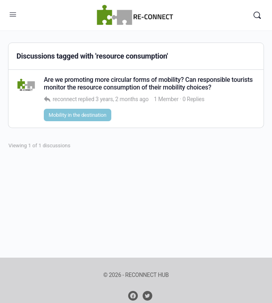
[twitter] (147, 296)
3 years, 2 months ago (122, 99)
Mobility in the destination (77, 115)
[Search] (257, 15)
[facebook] (133, 296)
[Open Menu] (13, 14)
